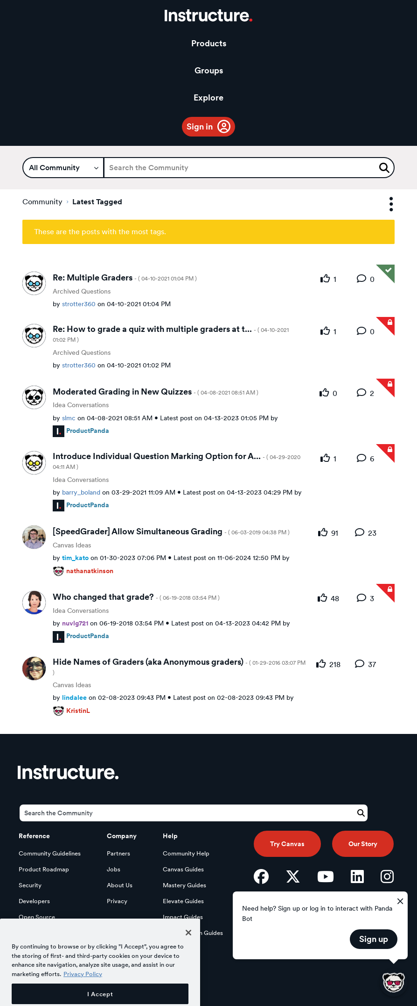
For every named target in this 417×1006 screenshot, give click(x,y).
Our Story (362, 844)
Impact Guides (183, 916)
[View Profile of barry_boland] (81, 492)
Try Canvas (287, 844)
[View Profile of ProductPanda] (87, 430)
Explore (208, 97)
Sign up (373, 939)
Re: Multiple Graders (125, 277)
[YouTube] (325, 876)
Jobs (113, 869)
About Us (119, 885)
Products (208, 43)
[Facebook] (261, 876)
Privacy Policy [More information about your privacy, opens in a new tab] (82, 995)
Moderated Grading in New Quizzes (155, 391)
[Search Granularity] (63, 167)
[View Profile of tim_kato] (75, 557)
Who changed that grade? (136, 597)
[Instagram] (387, 876)
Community (42, 201)
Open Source (37, 916)
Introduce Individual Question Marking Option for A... (176, 460)
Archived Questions (82, 291)
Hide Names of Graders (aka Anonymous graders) (179, 666)
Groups (209, 70)
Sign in (200, 126)
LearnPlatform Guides (193, 932)
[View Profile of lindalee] (74, 697)
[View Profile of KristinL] (78, 710)
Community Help (186, 853)
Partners (118, 853)
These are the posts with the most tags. (100, 231)
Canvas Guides (183, 869)
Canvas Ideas (72, 545)
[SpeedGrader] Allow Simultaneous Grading (171, 531)
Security (30, 885)
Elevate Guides (183, 901)
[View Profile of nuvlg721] (75, 622)
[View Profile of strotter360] (79, 303)
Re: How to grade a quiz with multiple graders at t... (171, 333)
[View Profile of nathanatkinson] (89, 570)
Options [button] (383, 204)
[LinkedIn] (357, 876)
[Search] (249, 167)
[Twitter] (292, 876)
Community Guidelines (50, 853)
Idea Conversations (81, 405)
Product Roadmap (44, 869)
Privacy (117, 901)
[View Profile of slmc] (69, 417)
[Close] (188, 953)
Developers (34, 901)
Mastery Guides (184, 885)
